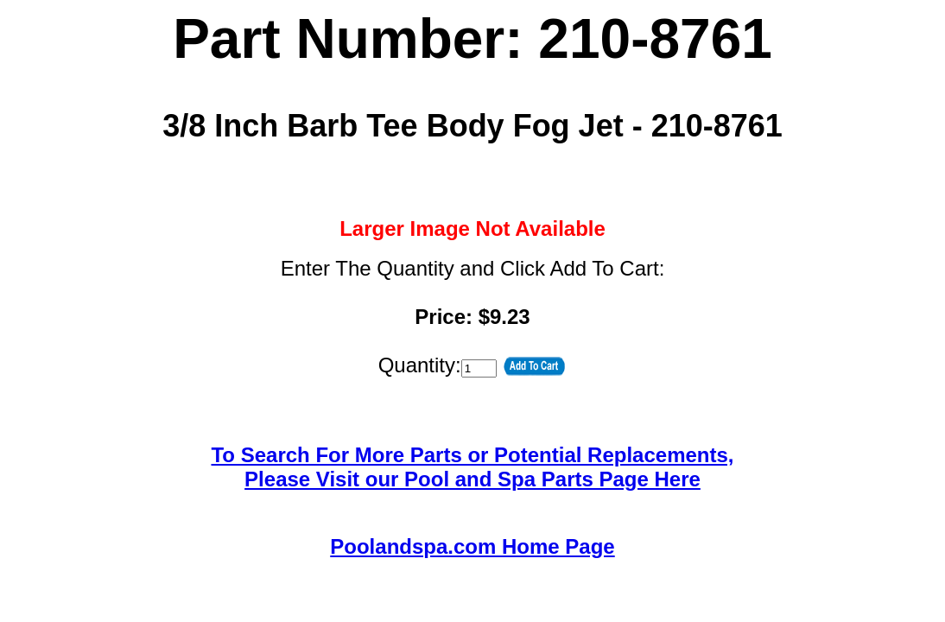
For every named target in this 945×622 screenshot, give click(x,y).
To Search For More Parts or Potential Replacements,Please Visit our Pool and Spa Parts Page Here (472, 467)
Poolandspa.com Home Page (472, 546)
